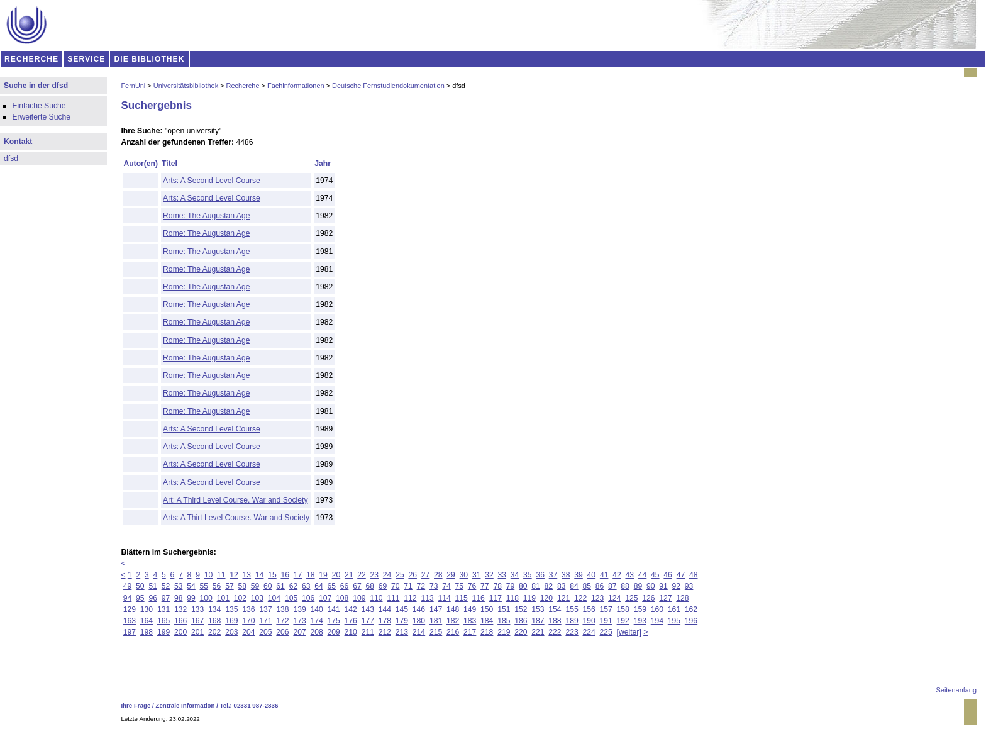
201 (197, 632)
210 (351, 632)
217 (469, 632)
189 (571, 620)
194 (657, 620)
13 (247, 574)
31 (476, 574)
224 (588, 632)
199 (163, 632)
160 (657, 609)
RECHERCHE (31, 59)
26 (412, 574)
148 (452, 609)
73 (433, 586)
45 (655, 574)
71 (408, 586)
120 (546, 598)
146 (419, 609)
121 (563, 598)
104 (274, 598)
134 (214, 609)
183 (469, 620)
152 (520, 609)
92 (676, 586)
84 (574, 586)
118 (512, 598)
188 (554, 620)
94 (127, 598)
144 (385, 609)
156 (588, 609)
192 (623, 620)
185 (503, 620)
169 (231, 620)
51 (152, 586)
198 (146, 632)
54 (191, 586)
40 (591, 574)
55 (204, 586)
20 (336, 574)
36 (540, 574)
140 (316, 609)
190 (588, 620)
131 (163, 609)
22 (361, 574)
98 (178, 598)
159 (640, 609)
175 (334, 620)
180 (419, 620)
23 (374, 574)
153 (537, 609)
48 (693, 574)
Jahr (322, 163)
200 (180, 632)
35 (527, 574)
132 (180, 609)
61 (280, 586)
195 (674, 620)
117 (495, 598)
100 (206, 598)
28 (438, 574)
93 (689, 586)
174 (316, 620)
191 (606, 620)
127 (665, 598)
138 (282, 609)
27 (425, 574)
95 (140, 598)
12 (234, 574)
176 (351, 620)
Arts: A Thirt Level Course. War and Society (236, 517)
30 (464, 574)
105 (291, 598)
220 (520, 632)
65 (332, 586)
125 (631, 598)
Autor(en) (140, 163)
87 (612, 586)
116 (478, 598)
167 (197, 620)
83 (561, 586)
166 (180, 620)
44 (642, 574)
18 (310, 574)
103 (257, 598)
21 (349, 574)
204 (248, 632)
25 (400, 574)
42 (616, 574)
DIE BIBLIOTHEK (149, 59)
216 (452, 632)
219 (503, 632)
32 (489, 574)
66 (344, 586)
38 (566, 574)
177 (368, 620)
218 (486, 632)
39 (578, 574)
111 (393, 598)
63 (306, 586)
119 (529, 598)
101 (223, 598)
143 (368, 609)
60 (267, 586)
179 (402, 620)
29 (450, 574)
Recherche (243, 85)
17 (298, 574)
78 (497, 586)
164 (146, 620)
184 (486, 620)
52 (166, 586)
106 (308, 598)
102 (240, 598)
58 (242, 586)
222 (554, 632)
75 (459, 586)
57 (229, 586)
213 (402, 632)
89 (638, 586)
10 (208, 574)
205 (265, 632)
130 (146, 609)
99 (191, 598)
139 (299, 609)
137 (265, 609)
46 (667, 574)
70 (395, 586)
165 (163, 620)
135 (231, 609)
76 (472, 586)
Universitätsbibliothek (185, 85)
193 (640, 620)
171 (265, 620)
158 (623, 609)
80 (523, 586)
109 (359, 598)
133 (197, 609)
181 (435, 620)
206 (282, 632)
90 (650, 586)
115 (461, 598)
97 (166, 598)
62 (293, 586)
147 (435, 609)
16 (284, 574)
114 (444, 598)
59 (255, 586)
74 (446, 586)
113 (427, 598)
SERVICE (86, 59)
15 (272, 574)
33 (502, 574)
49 (127, 586)
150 (486, 609)
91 (663, 586)
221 (537, 632)
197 (129, 632)
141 (334, 609)
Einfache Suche (38, 105)
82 (549, 586)
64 (318, 586)
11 (221, 574)
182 (452, 620)
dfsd (11, 158)
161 (674, 609)
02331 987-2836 (256, 705)
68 (369, 586)
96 (152, 598)
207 (299, 632)
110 (376, 598)
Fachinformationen (295, 85)
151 (503, 609)
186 (520, 620)
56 (217, 586)
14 (259, 574)
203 (231, 632)
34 (515, 574)
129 (129, 609)
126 (648, 598)
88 (625, 586)
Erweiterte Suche (41, 117)
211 (368, 632)
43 (629, 574)
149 (469, 609)
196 (691, 620)
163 (129, 620)
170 (248, 620)
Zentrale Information (185, 705)
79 (510, 586)
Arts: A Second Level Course (211, 180)
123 (597, 598)
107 (325, 598)
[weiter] (629, 632)
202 (214, 632)
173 (299, 620)
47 (681, 574)
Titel (169, 163)
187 (537, 620)
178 (385, 620)
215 (435, 632)
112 (410, 598)
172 (282, 620)
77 (484, 586)
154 (554, 609)
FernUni (133, 85)
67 (357, 586)
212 (385, 632)
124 (614, 598)
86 (599, 586)
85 (586, 586)
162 (691, 609)
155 (571, 609)
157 (606, 609)
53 (178, 586)
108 (342, 598)
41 (604, 574)
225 (606, 632)
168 (214, 620)
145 (402, 609)
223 (571, 632)
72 (421, 586)
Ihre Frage (135, 705)
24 (387, 574)
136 (248, 609)
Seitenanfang (956, 690)
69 (383, 586)
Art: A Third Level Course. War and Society (235, 500)
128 (682, 598)
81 (535, 586)
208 (316, 632)
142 (351, 609)
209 (334, 632)
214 (419, 632)
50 (140, 586)
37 (553, 574)
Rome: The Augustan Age (206, 215)
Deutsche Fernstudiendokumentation (388, 85)
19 (323, 574)
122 (580, 598)
